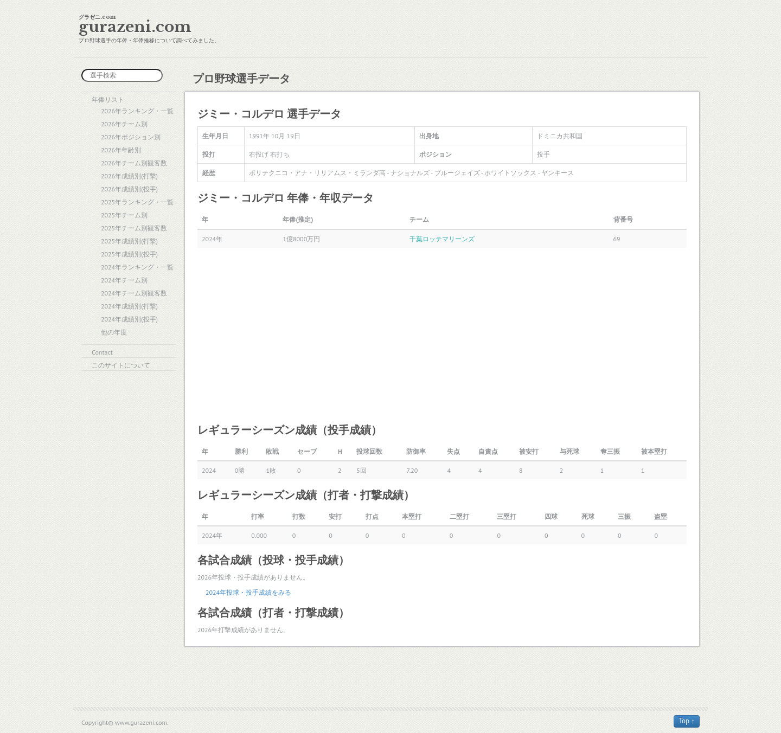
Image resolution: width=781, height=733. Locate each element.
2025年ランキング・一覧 (137, 202)
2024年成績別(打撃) (129, 306)
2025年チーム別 (124, 215)
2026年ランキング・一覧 (137, 111)
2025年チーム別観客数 (134, 228)
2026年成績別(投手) (129, 189)
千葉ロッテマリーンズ (442, 239)
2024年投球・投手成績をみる (248, 592)
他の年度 (114, 332)
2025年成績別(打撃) (129, 241)
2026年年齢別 (121, 150)
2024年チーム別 (124, 280)
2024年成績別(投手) (129, 319)
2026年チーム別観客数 (134, 163)
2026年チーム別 (124, 124)
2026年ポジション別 (131, 137)
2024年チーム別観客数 (134, 293)
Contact (102, 352)
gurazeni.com (135, 26)
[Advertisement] (442, 334)
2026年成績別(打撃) (129, 176)
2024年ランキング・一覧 (137, 267)
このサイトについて (121, 365)
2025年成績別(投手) (129, 254)
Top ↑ (686, 720)
